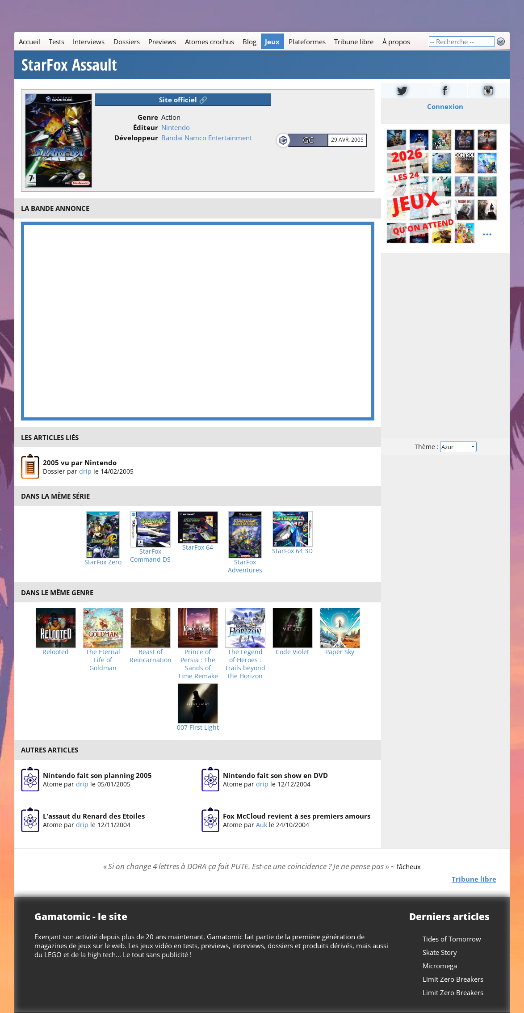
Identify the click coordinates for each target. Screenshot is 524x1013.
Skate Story (440, 952)
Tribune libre (353, 41)
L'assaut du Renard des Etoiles (94, 815)
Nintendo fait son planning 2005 (97, 775)
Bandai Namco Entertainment (206, 137)
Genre (148, 117)
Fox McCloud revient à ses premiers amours (296, 815)
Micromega (440, 965)
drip (85, 471)
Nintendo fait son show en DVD (275, 775)
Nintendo (175, 127)
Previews (162, 41)
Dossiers (126, 41)
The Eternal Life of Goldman (103, 660)
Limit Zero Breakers (453, 979)
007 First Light (198, 727)
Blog (249, 41)
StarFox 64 (197, 547)
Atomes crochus (209, 41)
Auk (261, 824)
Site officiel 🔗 (183, 99)
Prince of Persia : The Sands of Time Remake (198, 664)
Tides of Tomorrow (452, 938)
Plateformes (307, 41)
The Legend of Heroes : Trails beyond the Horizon (245, 664)
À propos (396, 41)
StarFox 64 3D (292, 551)
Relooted (55, 652)
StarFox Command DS (150, 555)
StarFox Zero (103, 562)
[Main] (221, 41)
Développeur (136, 137)
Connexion (446, 106)
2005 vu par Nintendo (80, 462)
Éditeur (145, 127)
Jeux (272, 41)
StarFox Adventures (245, 566)
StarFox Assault (69, 65)
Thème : (445, 446)
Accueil (29, 41)
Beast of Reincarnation (151, 656)
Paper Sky (339, 652)
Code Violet (292, 652)
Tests (56, 41)
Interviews (89, 41)
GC (308, 140)
